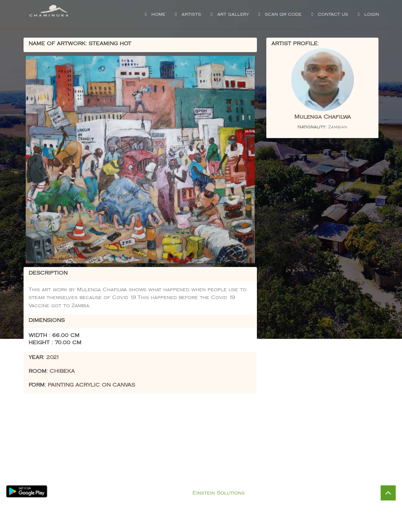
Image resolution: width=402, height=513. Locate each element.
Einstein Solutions (219, 493)
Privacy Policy (207, 485)
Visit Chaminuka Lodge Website (282, 474)
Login (367, 14)
